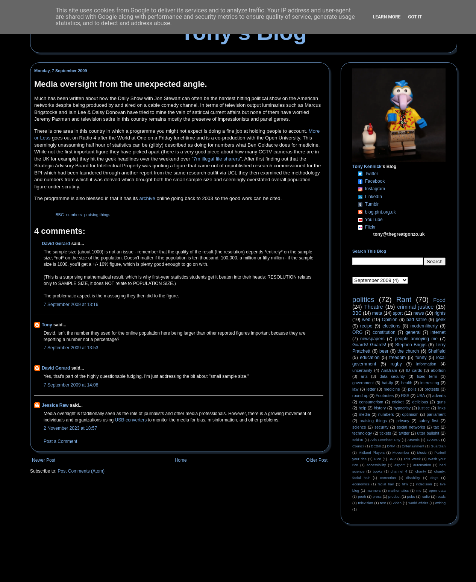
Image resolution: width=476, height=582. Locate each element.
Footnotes (385, 395)
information (426, 364)
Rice (377, 459)
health (406, 382)
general (412, 332)
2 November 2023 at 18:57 (70, 428)
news (418, 313)
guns (441, 402)
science (359, 427)
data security (392, 376)
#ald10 (357, 440)
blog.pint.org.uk (380, 212)
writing (440, 503)
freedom (397, 357)
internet (438, 332)
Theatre (373, 307)
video (397, 503)
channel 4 (399, 471)
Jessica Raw (55, 405)
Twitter (371, 173)
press (377, 496)
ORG (357, 332)
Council (358, 446)
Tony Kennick (367, 166)
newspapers (372, 338)
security (381, 427)
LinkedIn (373, 196)
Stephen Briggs (410, 344)
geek (441, 319)
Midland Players (371, 452)
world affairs (418, 503)
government (363, 382)
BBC (60, 214)
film (405, 484)
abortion (438, 370)
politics (363, 299)
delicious (420, 402)
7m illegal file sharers (216, 159)
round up (360, 395)
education (369, 357)
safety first (428, 420)
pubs (411, 496)
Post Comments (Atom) (81, 471)
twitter (404, 433)
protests (431, 389)
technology (362, 433)
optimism (410, 414)
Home (181, 460)
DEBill (375, 446)
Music (422, 452)
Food (439, 300)
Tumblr (372, 204)
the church (408, 351)
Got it (415, 17)
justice (424, 408)
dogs (434, 478)
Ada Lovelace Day (385, 440)
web (366, 319)
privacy (402, 420)
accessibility (376, 465)
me (418, 490)
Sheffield (436, 351)
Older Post (316, 460)
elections (391, 326)
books (377, 471)
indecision (424, 484)
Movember (401, 452)
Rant (404, 299)
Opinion (389, 319)
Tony (47, 324)
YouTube (373, 219)
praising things (97, 214)
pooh (362, 496)
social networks (411, 427)
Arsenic (414, 440)
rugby (396, 364)
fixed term (427, 376)
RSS (405, 395)
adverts (439, 395)
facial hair (386, 484)
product (394, 496)
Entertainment (413, 446)
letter (371, 389)
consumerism (371, 402)
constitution (384, 332)
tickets (385, 433)
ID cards (414, 370)
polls (412, 389)
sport (398, 313)
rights (440, 313)
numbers (74, 214)
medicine (392, 389)
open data (437, 490)
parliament (436, 414)
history (380, 408)
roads (441, 496)
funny (420, 357)
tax (436, 427)
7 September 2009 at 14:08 (71, 385)
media (364, 414)
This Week (411, 459)
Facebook (375, 181)
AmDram (389, 370)
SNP (392, 459)
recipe (366, 326)
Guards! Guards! (369, 344)
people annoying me (416, 338)
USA (421, 395)
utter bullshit (428, 433)
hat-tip (387, 382)
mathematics (398, 490)
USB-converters (131, 420)
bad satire (416, 319)
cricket (397, 402)
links (441, 408)
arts (364, 376)
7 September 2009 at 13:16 (71, 304)
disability (413, 478)
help (362, 408)
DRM (391, 446)
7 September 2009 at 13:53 (71, 347)
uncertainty (362, 370)
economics (361, 484)
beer (383, 351)
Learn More (387, 17)
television (365, 503)
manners (373, 490)
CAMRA (433, 440)
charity (420, 471)
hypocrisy (402, 408)
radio (426, 496)
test (383, 503)
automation (422, 465)
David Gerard (56, 243)
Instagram (375, 188)
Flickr (370, 227)
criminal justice (415, 307)
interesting (429, 382)
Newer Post (43, 460)
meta (377, 313)
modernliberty (424, 326)
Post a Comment (60, 441)
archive (147, 198)
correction (388, 478)
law (355, 389)
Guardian (438, 446)
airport (399, 465)
